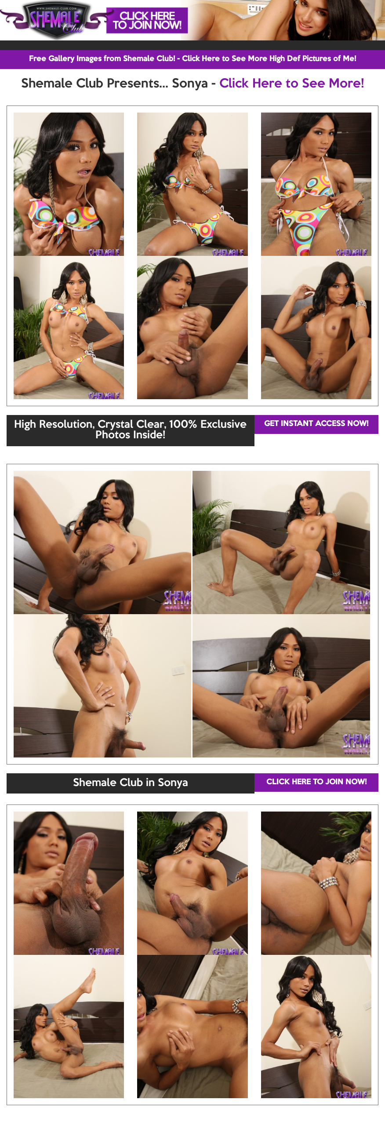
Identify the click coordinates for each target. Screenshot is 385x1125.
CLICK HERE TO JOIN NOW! (316, 782)
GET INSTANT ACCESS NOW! (316, 424)
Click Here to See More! (291, 84)
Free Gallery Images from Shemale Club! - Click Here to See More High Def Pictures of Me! (192, 59)
